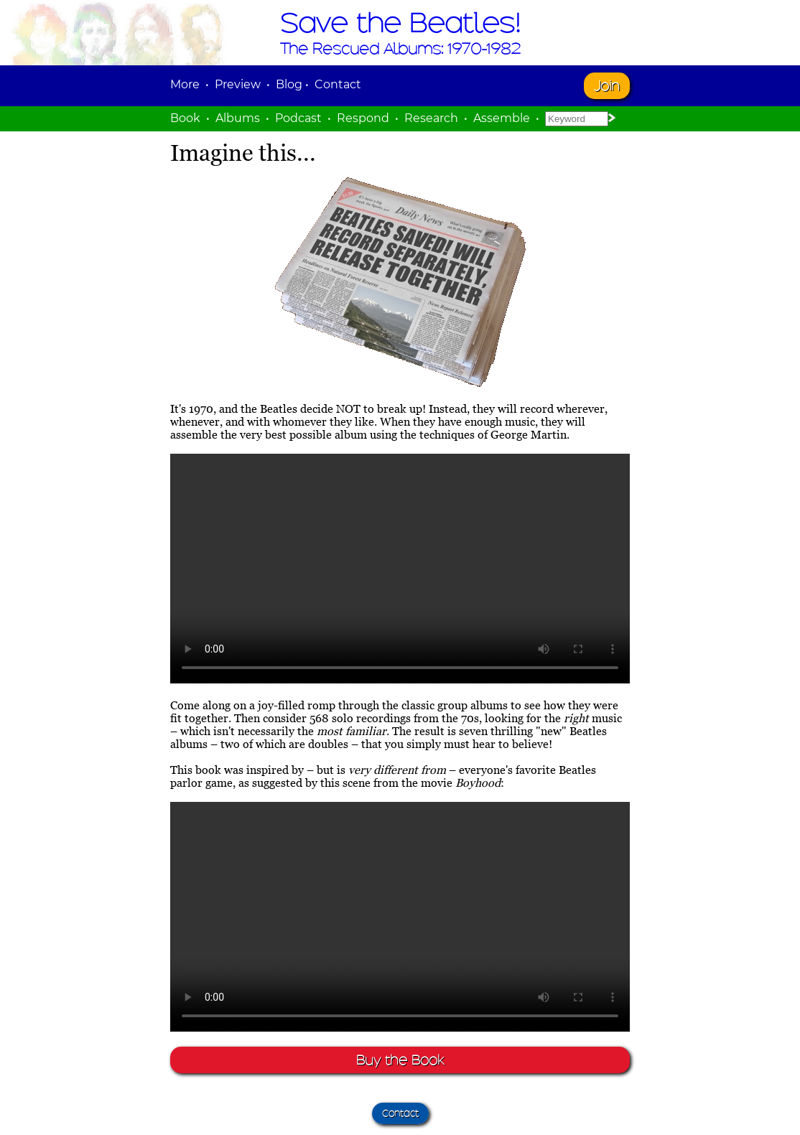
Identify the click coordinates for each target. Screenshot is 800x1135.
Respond (363, 118)
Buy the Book (400, 1060)
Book (185, 118)
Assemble (501, 118)
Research (431, 118)
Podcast (298, 118)
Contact (338, 84)
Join (607, 86)
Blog (289, 84)
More (185, 84)
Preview (238, 84)
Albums (237, 118)
